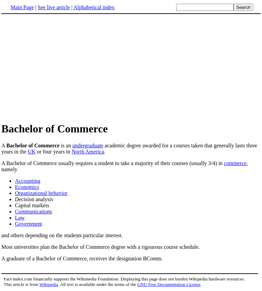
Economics (27, 187)
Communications (33, 211)
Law (19, 218)
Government (28, 224)
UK (32, 152)
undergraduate (87, 145)
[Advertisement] (58, 67)
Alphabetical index (93, 7)
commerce (235, 163)
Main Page (22, 7)
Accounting (27, 181)
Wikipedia (48, 284)
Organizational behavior (41, 193)
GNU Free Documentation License (168, 284)
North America (88, 152)
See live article (54, 7)
